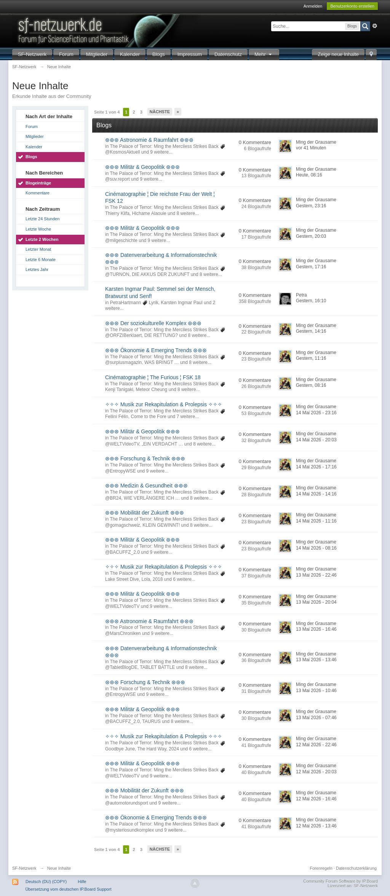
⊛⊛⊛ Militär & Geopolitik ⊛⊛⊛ (142, 167)
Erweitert (375, 26)
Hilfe (82, 881)
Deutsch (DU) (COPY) (46, 881)
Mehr (263, 54)
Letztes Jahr (37, 269)
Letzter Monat (38, 249)
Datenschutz (228, 54)
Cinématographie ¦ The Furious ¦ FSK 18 (153, 377)
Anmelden (313, 6)
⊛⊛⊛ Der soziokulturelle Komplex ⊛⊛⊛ (153, 323)
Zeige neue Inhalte (338, 54)
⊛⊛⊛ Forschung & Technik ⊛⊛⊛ (145, 458)
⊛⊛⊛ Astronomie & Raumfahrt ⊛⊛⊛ (149, 140)
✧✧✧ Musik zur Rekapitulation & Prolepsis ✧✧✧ (163, 404)
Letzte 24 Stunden (42, 218)
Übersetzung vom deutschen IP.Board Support (68, 889)
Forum (66, 54)
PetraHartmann (125, 302)
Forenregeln (321, 868)
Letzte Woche (38, 229)
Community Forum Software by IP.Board (340, 881)
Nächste (160, 111)
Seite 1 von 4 (107, 112)
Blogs (158, 54)
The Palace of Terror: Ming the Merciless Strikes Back (164, 146)
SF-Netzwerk (32, 54)
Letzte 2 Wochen (42, 239)
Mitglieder (96, 54)
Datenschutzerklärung (356, 868)
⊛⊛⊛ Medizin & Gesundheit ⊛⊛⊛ (146, 485)
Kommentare (38, 193)
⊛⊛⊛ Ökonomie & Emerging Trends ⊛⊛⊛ (156, 350)
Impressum (189, 54)
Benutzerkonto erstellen (352, 6)
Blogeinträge (38, 183)
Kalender (130, 54)
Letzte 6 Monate (41, 259)
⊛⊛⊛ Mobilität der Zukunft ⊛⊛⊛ (144, 513)
